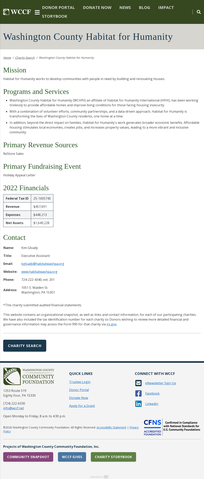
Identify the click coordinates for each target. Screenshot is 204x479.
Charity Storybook (113, 457)
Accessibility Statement (111, 427)
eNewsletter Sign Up (160, 383)
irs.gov (112, 324)
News (125, 7)
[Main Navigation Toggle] (37, 12)
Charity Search (25, 58)
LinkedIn (151, 404)
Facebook (152, 393)
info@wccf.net (13, 408)
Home (7, 58)
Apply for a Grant (82, 406)
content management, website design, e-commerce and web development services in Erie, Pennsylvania (102, 476)
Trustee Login (79, 382)
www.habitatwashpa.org (39, 271)
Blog (144, 7)
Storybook (54, 16)
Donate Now (97, 7)
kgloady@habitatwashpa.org (42, 263)
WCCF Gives (72, 457)
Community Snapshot (28, 457)
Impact (166, 7)
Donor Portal (58, 7)
